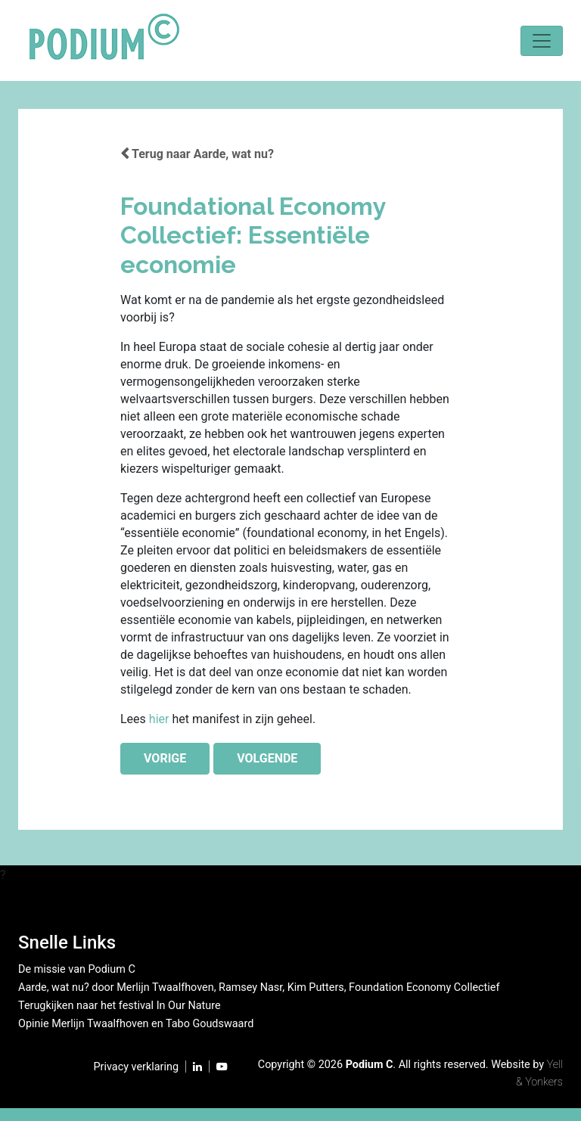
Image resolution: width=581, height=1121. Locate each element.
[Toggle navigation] (541, 41)
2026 (330, 1064)
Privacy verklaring (136, 1066)
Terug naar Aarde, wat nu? (197, 154)
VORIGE (165, 758)
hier (159, 719)
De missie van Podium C (76, 969)
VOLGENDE (267, 758)
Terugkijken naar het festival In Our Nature (119, 1005)
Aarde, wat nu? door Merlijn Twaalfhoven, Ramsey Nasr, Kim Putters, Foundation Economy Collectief (258, 987)
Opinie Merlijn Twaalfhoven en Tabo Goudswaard (135, 1023)
